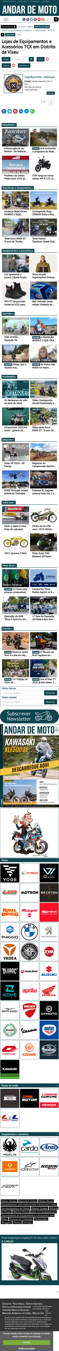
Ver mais (50, 93)
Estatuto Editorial (34, 1303)
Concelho (24, 65)
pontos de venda (42, 26)
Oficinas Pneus (21, 1211)
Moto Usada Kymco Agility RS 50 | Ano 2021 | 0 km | (29, 1258)
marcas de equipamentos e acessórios (17, 30)
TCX (40, 59)
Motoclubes (41, 1219)
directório (10, 34)
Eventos (7, 628)
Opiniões (8, 313)
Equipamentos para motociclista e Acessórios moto (29, 1204)
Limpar (6, 59)
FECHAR (26, 1342)
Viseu (6, 65)
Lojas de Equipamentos (43, 1211)
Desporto (8, 439)
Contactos (6, 1303)
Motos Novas (46, 1201)
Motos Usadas (9, 1201)
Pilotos (17, 1222)
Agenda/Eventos (28, 1201)
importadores (40, 30)
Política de (27, 1348)
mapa (19, 34)
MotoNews (9, 124)
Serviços (27, 1222)
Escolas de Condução (21, 1219)
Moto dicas (9, 565)
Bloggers (6, 1222)
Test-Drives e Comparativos (17, 187)
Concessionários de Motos (16, 1208)
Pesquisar (50, 692)
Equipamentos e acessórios (18, 250)
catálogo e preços (25, 26)
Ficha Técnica (19, 1303)
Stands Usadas (40, 1208)
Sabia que (8, 502)
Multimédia (9, 376)
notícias (51, 30)
